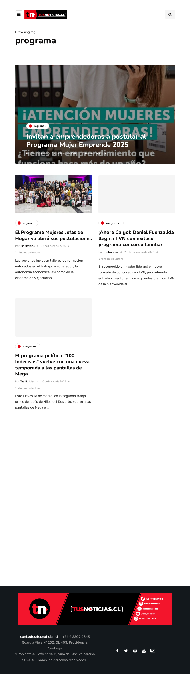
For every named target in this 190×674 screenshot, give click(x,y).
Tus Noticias (38, 153)
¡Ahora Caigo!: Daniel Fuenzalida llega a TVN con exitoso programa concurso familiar (136, 244)
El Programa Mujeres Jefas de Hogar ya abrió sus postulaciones (53, 241)
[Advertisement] (95, 469)
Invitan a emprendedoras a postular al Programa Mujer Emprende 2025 (86, 141)
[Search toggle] (170, 14)
